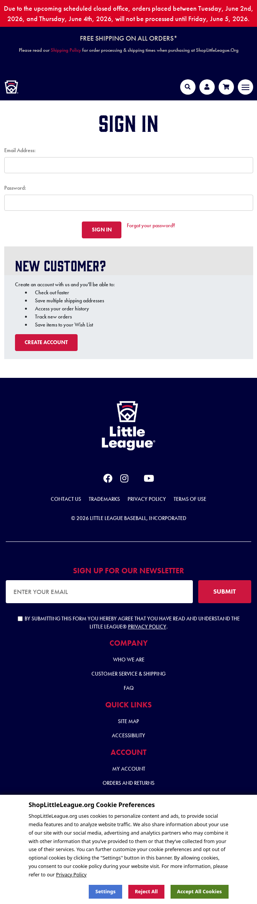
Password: (15, 187)
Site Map (128, 721)
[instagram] (124, 479)
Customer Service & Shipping (128, 673)
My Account (128, 768)
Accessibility (128, 735)
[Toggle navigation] (245, 87)
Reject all (146, 891)
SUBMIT (224, 591)
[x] (136, 478)
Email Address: (20, 150)
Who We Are (128, 659)
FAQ (129, 687)
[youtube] (149, 479)
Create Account (46, 342)
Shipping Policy (66, 50)
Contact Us (66, 498)
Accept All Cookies (199, 891)
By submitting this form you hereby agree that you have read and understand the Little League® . (129, 622)
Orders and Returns (128, 782)
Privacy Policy (147, 498)
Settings (105, 891)
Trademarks (104, 498)
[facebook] (107, 479)
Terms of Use (190, 498)
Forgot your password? (151, 225)
